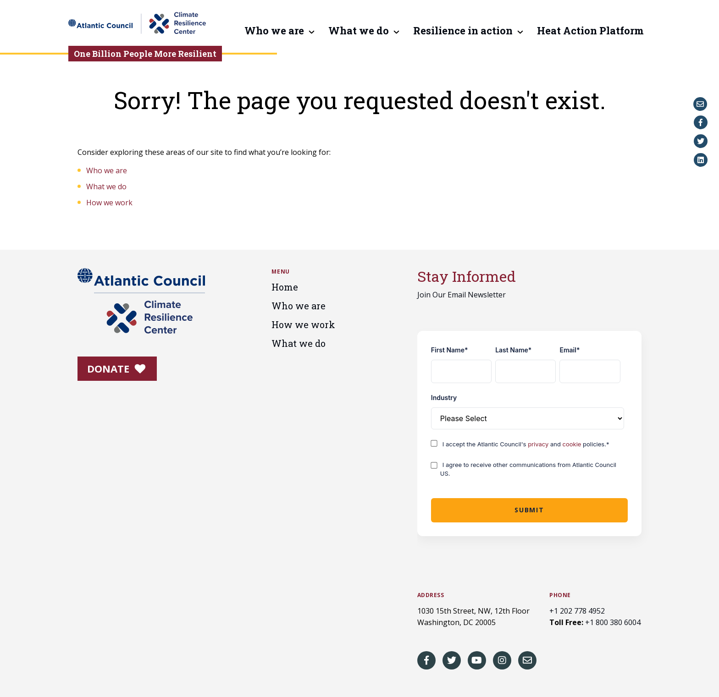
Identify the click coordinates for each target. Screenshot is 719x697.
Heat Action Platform (590, 31)
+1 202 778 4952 (577, 611)
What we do (358, 31)
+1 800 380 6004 (613, 622)
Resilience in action (463, 31)
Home (284, 287)
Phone (560, 595)
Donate (116, 368)
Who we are (274, 31)
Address (430, 595)
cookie (573, 444)
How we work (109, 203)
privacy (539, 444)
